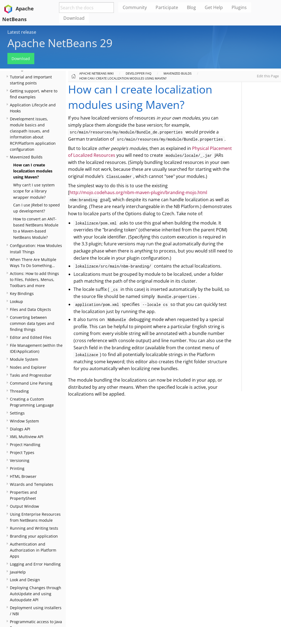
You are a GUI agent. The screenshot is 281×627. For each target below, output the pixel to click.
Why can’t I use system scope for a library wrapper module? (34, 191)
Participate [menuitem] (167, 7)
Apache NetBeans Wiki (96, 73)
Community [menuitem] (135, 7)
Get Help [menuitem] (214, 7)
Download (21, 58)
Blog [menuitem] (191, 7)
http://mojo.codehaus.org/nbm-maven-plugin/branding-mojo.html (138, 192)
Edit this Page (268, 75)
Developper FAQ (138, 73)
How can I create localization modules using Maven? (32, 171)
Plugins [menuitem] (239, 7)
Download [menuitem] (74, 18)
